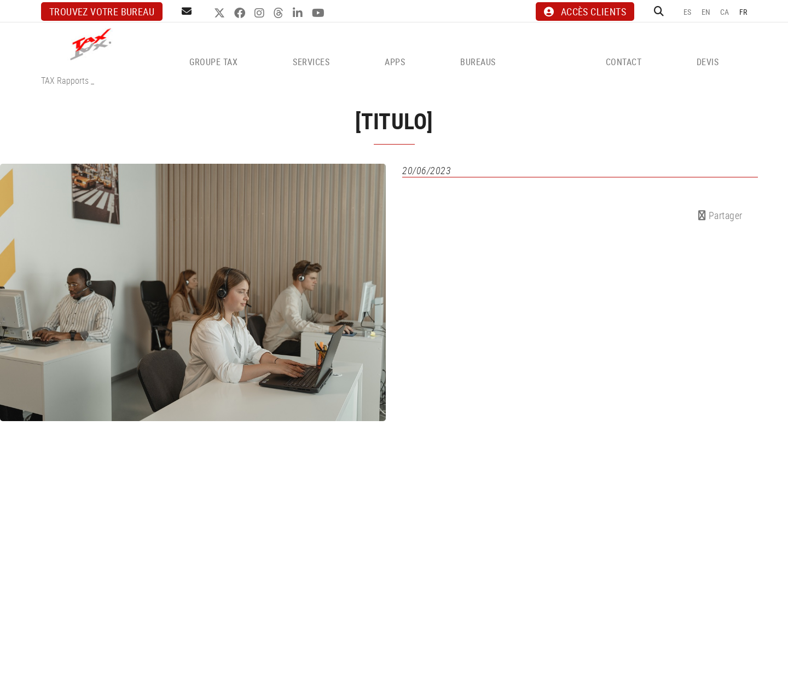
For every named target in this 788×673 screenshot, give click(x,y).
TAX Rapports (65, 80)
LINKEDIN (299, 13)
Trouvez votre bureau (101, 11)
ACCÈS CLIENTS (585, 11)
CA (724, 12)
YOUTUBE (319, 13)
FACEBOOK (241, 13)
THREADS (280, 13)
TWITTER (221, 13)
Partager (720, 215)
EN (706, 12)
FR (743, 12)
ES (687, 12)
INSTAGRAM (260, 13)
